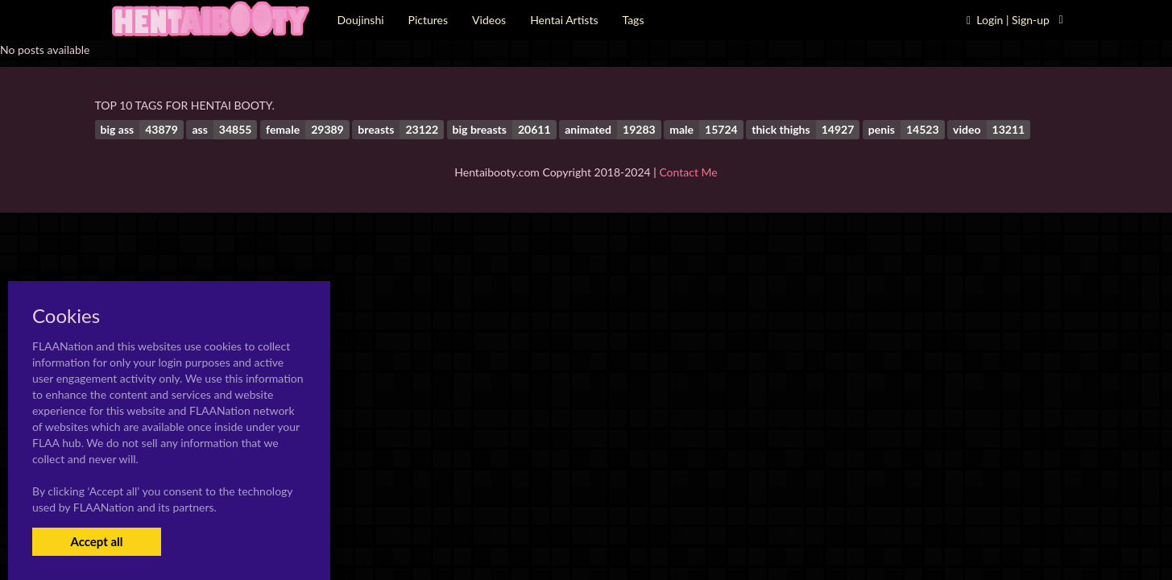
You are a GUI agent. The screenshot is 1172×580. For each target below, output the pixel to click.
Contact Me (688, 172)
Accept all (96, 541)
